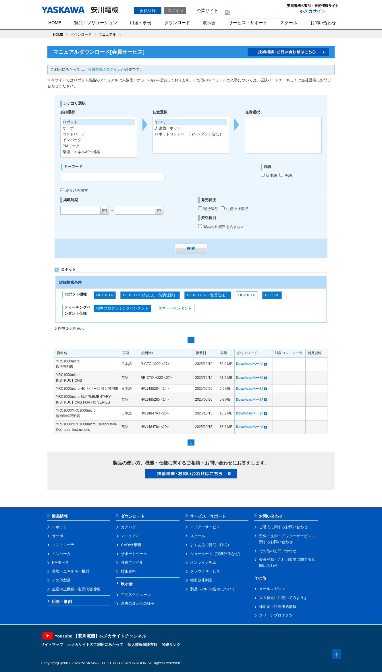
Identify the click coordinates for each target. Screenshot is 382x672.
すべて (160, 122)
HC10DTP (104, 295)
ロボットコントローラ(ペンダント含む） (189, 134)
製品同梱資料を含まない (221, 226)
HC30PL (272, 295)
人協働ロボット (168, 128)
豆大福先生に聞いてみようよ (283, 598)
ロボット (59, 527)
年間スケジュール (136, 594)
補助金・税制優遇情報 (277, 606)
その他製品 (61, 580)
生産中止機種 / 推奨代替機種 (76, 589)
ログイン (175, 10)
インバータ (61, 554)
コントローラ (63, 545)
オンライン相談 (203, 562)
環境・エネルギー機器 (70, 571)
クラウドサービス (205, 571)
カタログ (128, 527)
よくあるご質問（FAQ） (210, 545)
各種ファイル (132, 562)
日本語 (269, 175)
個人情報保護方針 (142, 644)
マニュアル (107, 34)
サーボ (57, 536)
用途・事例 (140, 22)
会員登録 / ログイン (104, 69)
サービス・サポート (248, 22)
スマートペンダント (175, 308)
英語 (285, 175)
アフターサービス (205, 527)
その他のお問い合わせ (277, 551)
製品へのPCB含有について (212, 589)
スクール (288, 22)
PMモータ (60, 562)
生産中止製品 (234, 209)
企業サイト (207, 10)
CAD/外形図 (131, 545)
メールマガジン (272, 589)
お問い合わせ (323, 22)
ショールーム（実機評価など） (216, 554)
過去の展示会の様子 (138, 603)
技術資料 (128, 571)
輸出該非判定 (201, 580)
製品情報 (60, 516)
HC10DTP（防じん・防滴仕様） (150, 295)
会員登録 (148, 10)
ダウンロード (177, 22)
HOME (54, 22)
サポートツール (134, 554)
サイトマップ (52, 644)
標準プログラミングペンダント (122, 308)
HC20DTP (246, 295)
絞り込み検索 (74, 190)
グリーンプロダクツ (276, 615)
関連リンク (171, 644)
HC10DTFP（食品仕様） (208, 295)
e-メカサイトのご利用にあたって (95, 644)
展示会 (209, 22)
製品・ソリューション (95, 22)
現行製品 (208, 209)
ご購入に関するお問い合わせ (283, 527)
